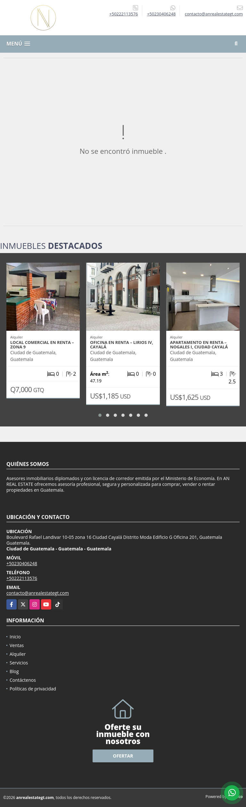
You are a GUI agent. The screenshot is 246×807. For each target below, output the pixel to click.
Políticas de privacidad (33, 689)
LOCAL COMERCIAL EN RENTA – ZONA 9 (42, 344)
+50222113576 (123, 14)
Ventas (17, 645)
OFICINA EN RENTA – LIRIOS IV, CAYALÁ (121, 344)
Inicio (15, 637)
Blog (14, 671)
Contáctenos (23, 680)
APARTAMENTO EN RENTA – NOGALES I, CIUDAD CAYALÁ (199, 344)
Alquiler (18, 654)
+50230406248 (161, 14)
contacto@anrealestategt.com (37, 593)
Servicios (19, 663)
